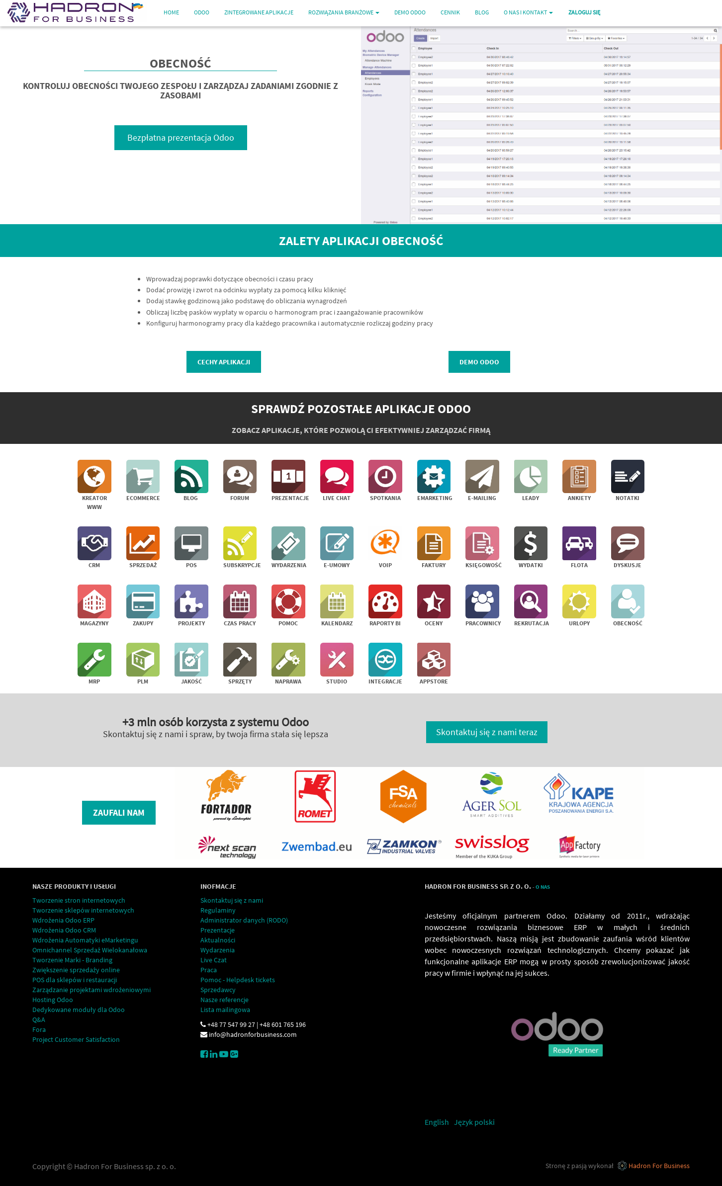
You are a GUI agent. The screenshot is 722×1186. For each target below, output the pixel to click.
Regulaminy (218, 910)
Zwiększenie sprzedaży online (76, 969)
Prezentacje (217, 930)
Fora (39, 1029)
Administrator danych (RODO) (244, 920)
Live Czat (213, 959)
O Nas (543, 887)
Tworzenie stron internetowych (78, 900)
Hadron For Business (659, 1165)
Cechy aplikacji (223, 361)
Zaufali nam (119, 812)
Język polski (474, 1122)
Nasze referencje (224, 999)
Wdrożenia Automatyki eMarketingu (85, 939)
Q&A (38, 1019)
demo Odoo (479, 361)
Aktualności (217, 939)
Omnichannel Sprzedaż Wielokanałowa (89, 949)
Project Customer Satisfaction (76, 1039)
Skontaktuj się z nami (231, 900)
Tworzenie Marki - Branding (72, 959)
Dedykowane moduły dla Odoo (78, 1009)
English (437, 1122)
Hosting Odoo (52, 999)
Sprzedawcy (218, 989)
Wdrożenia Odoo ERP (63, 920)
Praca (208, 969)
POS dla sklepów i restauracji (74, 979)
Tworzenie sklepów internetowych (83, 910)
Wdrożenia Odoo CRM (64, 930)
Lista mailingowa (225, 1009)
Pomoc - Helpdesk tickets (237, 979)
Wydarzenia (217, 949)
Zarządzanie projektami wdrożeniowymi (91, 989)
